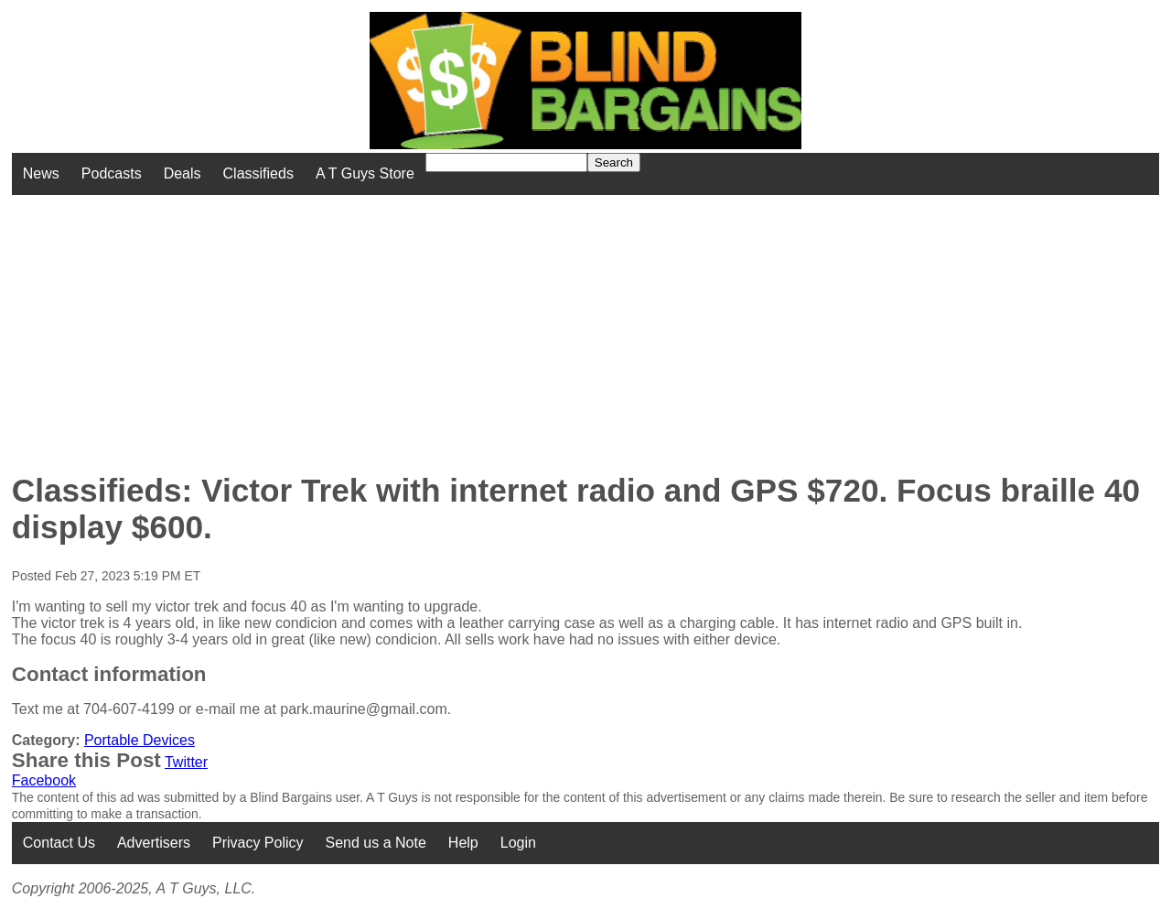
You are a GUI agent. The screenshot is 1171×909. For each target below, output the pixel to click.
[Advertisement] (471, 323)
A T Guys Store (365, 173)
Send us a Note (376, 842)
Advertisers (153, 842)
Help (463, 842)
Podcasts (111, 173)
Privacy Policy (258, 842)
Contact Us (59, 842)
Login (518, 842)
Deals (182, 173)
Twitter (186, 762)
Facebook (44, 780)
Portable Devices (139, 740)
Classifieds (258, 173)
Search (614, 162)
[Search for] (506, 162)
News (41, 173)
